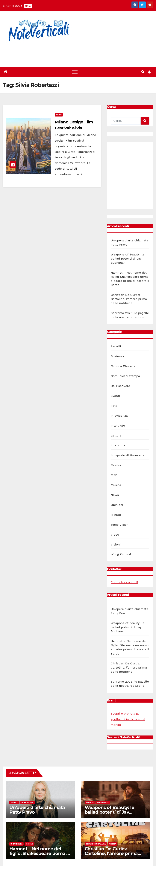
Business (117, 356)
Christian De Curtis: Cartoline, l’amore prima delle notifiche (129, 299)
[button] (142, 72)
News (59, 115)
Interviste (118, 425)
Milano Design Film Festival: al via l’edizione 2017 (74, 128)
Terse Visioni (120, 524)
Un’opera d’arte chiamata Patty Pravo (37, 810)
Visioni (115, 544)
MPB (114, 475)
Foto (114, 405)
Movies (116, 465)
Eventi (115, 396)
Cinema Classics (123, 366)
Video (115, 534)
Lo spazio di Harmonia (127, 455)
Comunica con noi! (124, 582)
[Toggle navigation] (75, 72)
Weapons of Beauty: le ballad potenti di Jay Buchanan (127, 258)
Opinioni (117, 505)
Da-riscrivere (120, 386)
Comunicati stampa (125, 376)
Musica (116, 485)
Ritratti (116, 515)
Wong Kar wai (121, 554)
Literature (118, 445)
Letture (116, 435)
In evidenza (119, 415)
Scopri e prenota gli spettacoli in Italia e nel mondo (128, 719)
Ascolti (116, 346)
